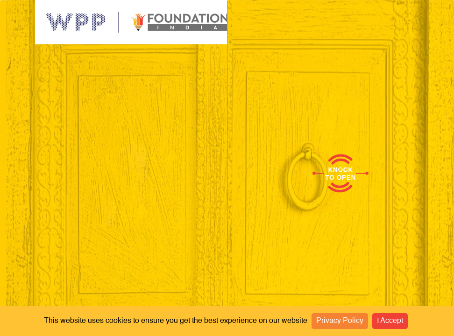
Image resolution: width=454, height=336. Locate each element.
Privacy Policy (339, 321)
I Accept (390, 321)
